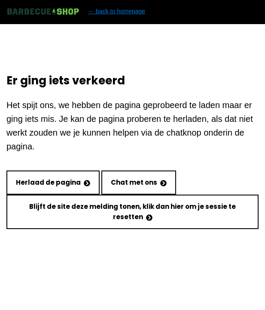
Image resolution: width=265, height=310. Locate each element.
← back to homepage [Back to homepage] (75, 11)
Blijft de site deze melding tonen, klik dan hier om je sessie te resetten (132, 211)
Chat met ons (139, 182)
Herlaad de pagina (53, 182)
